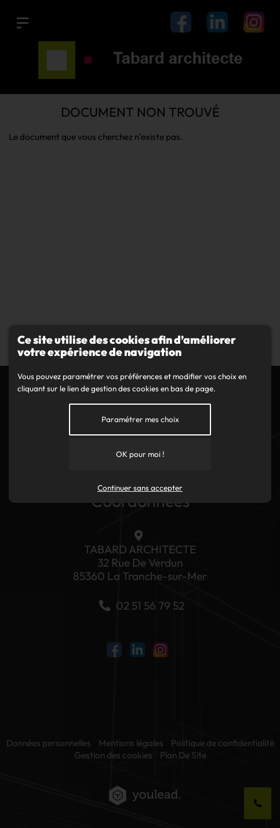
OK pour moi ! (140, 454)
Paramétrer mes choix (140, 419)
